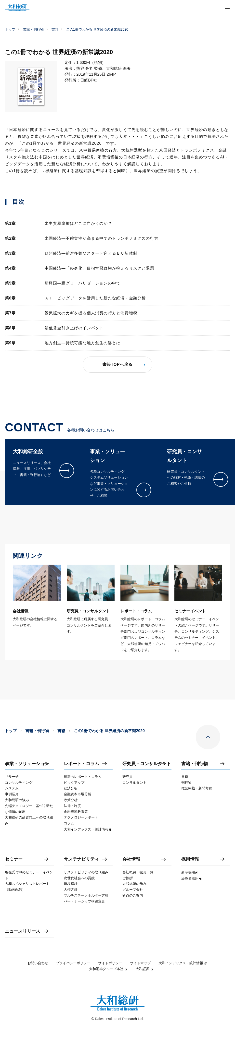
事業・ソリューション (27, 763)
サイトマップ (140, 963)
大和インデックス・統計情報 (183, 963)
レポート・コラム (81, 763)
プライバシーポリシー (73, 963)
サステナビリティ (81, 859)
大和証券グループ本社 (108, 969)
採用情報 (190, 859)
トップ (10, 29)
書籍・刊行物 (33, 29)
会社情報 (131, 859)
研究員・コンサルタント (146, 763)
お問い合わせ (37, 963)
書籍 (55, 29)
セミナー (14, 859)
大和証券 (145, 969)
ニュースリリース (22, 931)
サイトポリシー (110, 963)
